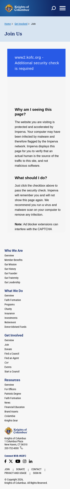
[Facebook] (5, 461)
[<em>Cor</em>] (6, 362)
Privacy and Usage (15, 472)
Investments (10, 317)
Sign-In (37, 472)
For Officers (10, 389)
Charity (8, 308)
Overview (9, 255)
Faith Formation (12, 300)
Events (7, 367)
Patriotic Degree (12, 393)
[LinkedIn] (30, 461)
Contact (36, 469)
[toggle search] (53, 8)
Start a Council (11, 371)
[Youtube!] (17, 461)
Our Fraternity (11, 277)
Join (33, 23)
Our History (10, 268)
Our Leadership (12, 282)
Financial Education (14, 407)
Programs (9, 304)
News (7, 402)
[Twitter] (11, 461)
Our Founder (10, 273)
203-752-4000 (11, 448)
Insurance (9, 313)
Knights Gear (11, 420)
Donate (8, 349)
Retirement (10, 322)
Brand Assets (11, 411)
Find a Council (11, 353)
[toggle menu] (63, 8)
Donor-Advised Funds (15, 326)
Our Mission (10, 264)
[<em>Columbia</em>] (11, 416)
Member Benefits (13, 259)
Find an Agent (11, 358)
